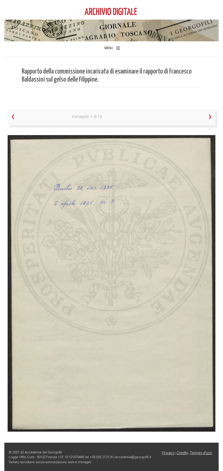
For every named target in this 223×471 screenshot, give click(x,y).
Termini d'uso (201, 453)
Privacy (168, 453)
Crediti (182, 453)
